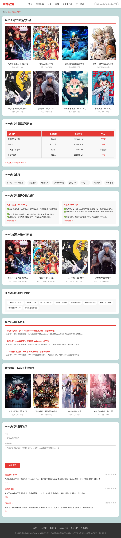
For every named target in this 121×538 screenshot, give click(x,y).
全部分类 (53, 528)
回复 (6, 482)
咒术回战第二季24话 (15, 302)
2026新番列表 (76, 302)
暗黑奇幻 (109, 183)
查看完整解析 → (12, 221)
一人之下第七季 (45, 302)
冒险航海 (97, 183)
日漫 (49, 4)
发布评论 (12, 465)
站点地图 (74, 528)
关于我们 (80, 4)
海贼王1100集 (31, 302)
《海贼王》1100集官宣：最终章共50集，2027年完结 (27, 341)
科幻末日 (85, 183)
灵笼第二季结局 (61, 302)
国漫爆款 (32, 183)
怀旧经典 (44, 183)
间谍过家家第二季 (14, 308)
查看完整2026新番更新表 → (15, 163)
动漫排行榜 (67, 4)
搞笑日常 (72, 183)
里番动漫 (8, 4)
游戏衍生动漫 (59, 183)
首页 (30, 4)
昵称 (6, 434)
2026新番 (40, 4)
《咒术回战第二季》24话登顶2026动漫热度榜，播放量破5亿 (30, 331)
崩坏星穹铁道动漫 (31, 308)
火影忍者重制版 (90, 302)
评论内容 (8, 443)
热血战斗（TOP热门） (15, 183)
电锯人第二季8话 (106, 302)
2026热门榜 (63, 528)
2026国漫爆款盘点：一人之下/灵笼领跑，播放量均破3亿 (29, 352)
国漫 (57, 4)
